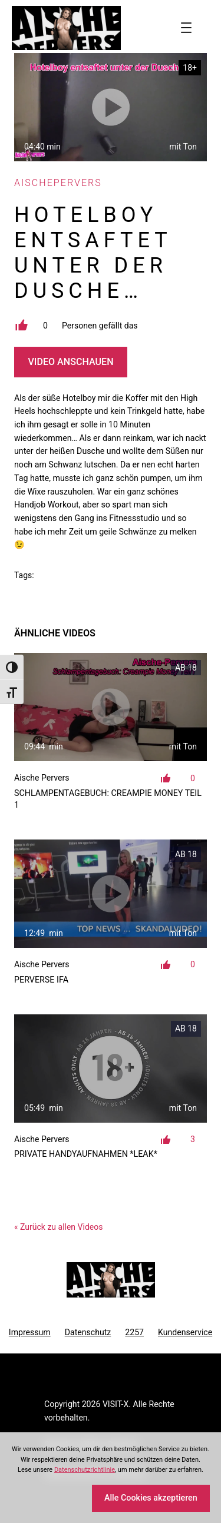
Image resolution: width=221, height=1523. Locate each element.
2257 (134, 1332)
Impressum (30, 1332)
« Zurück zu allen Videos (58, 1227)
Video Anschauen (70, 361)
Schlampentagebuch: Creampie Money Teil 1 (108, 798)
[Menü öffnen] (186, 28)
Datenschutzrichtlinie (84, 1470)
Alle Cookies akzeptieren (150, 1497)
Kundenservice (185, 1332)
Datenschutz (88, 1332)
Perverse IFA (41, 979)
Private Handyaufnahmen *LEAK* (85, 1154)
